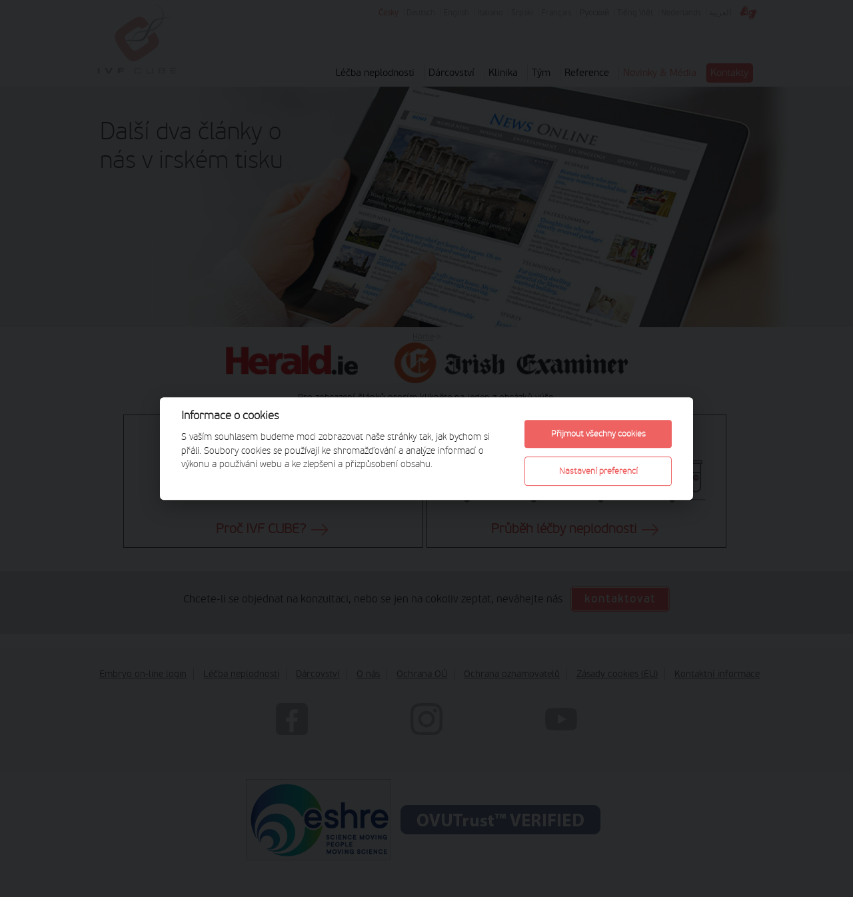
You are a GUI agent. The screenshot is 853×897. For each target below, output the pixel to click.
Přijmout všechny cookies (598, 434)
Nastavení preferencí (598, 471)
